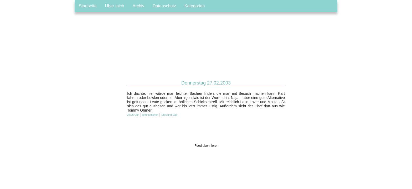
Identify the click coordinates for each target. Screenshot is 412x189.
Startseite (88, 6)
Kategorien (194, 6)
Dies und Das (169, 114)
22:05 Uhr (133, 114)
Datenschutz (164, 6)
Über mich (114, 6)
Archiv (138, 6)
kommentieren (150, 114)
